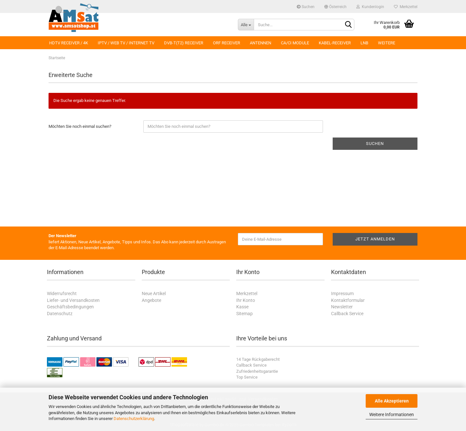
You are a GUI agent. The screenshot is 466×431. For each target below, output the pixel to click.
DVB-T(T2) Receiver (183, 42)
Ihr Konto (245, 300)
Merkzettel (405, 7)
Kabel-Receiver (335, 42)
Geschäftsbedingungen (70, 306)
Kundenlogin (370, 7)
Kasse (242, 306)
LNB (364, 42)
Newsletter (342, 306)
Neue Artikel (154, 293)
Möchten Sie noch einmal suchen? (80, 126)
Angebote (151, 300)
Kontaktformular (348, 300)
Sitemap (244, 313)
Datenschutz (59, 313)
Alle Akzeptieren (392, 400)
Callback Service (347, 313)
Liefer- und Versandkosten (73, 300)
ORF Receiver (226, 42)
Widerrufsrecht (62, 293)
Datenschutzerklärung (134, 418)
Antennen (260, 42)
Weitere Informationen (391, 414)
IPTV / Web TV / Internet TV (126, 42)
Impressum (342, 293)
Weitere (386, 42)
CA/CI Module (295, 42)
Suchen (306, 7)
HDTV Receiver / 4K (68, 42)
